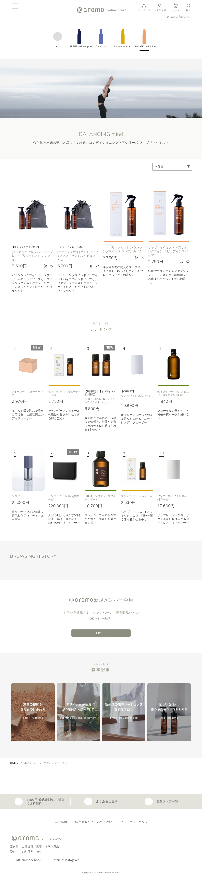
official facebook (29, 860)
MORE (101, 633)
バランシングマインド (57, 762)
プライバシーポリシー (135, 822)
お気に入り (160, 7)
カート (176, 7)
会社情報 (61, 822)
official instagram (66, 860)
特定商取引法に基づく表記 (93, 822)
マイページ (144, 7)
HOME (14, 762)
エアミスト (31, 762)
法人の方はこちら (181, 16)
